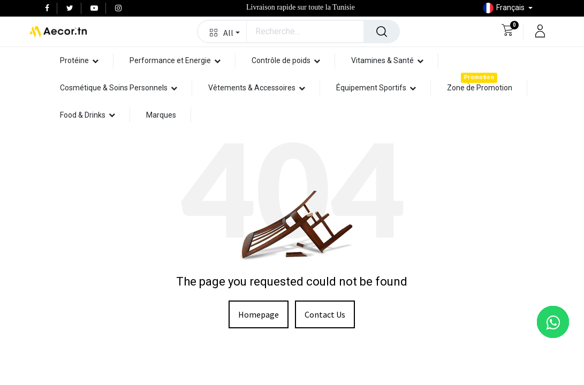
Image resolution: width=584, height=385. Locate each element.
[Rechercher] (381, 31)
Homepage (258, 314)
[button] (222, 31)
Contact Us (325, 314)
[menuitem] (479, 88)
